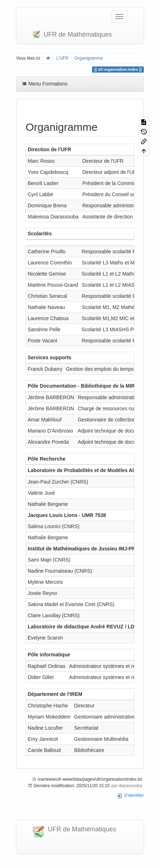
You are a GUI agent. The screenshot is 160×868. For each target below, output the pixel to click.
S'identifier (130, 795)
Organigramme (88, 58)
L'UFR (62, 58)
